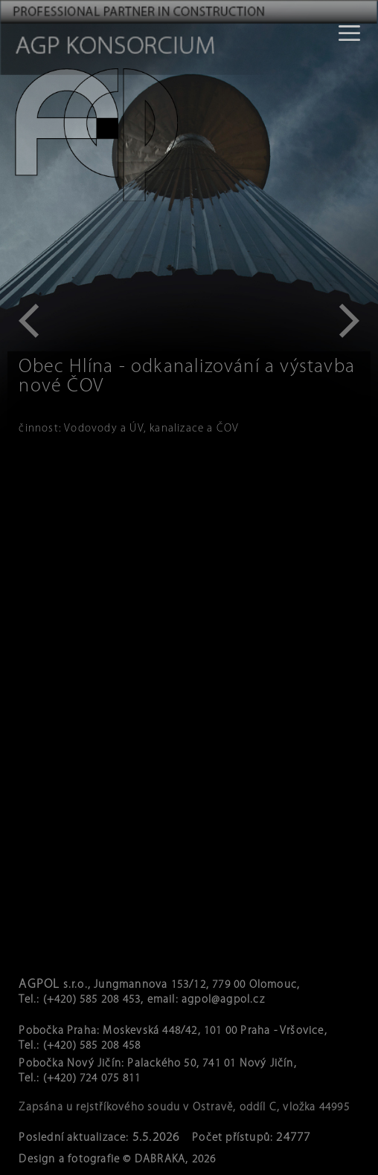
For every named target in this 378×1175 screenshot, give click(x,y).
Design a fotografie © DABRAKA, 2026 (117, 1159)
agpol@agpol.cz (223, 1000)
